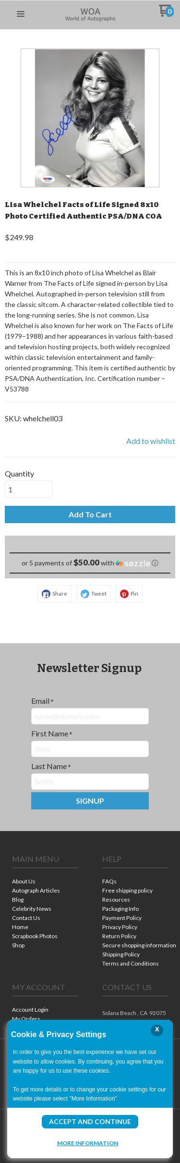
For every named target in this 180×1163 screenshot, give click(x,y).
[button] (20, 14)
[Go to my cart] (166, 14)
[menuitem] (45, 882)
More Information (87, 1142)
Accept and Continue (90, 1121)
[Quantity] (29, 489)
